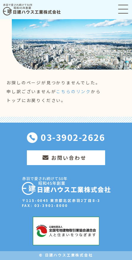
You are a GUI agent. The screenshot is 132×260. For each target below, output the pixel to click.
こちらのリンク (73, 91)
